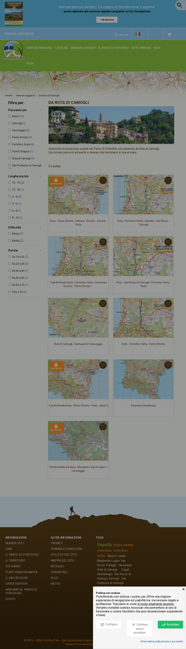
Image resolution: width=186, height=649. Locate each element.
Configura (108, 624)
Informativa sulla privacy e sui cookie (162, 641)
